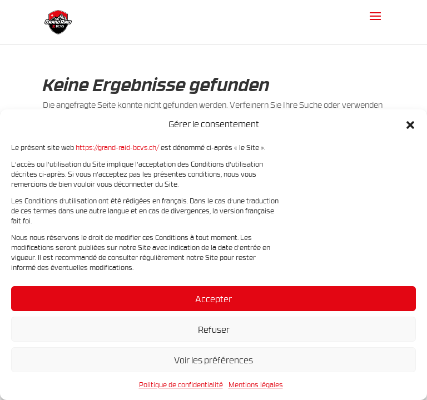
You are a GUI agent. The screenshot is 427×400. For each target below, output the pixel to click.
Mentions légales (256, 384)
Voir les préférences (213, 360)
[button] (410, 124)
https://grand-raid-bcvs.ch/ (117, 147)
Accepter (213, 298)
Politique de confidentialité (181, 384)
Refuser (214, 329)
